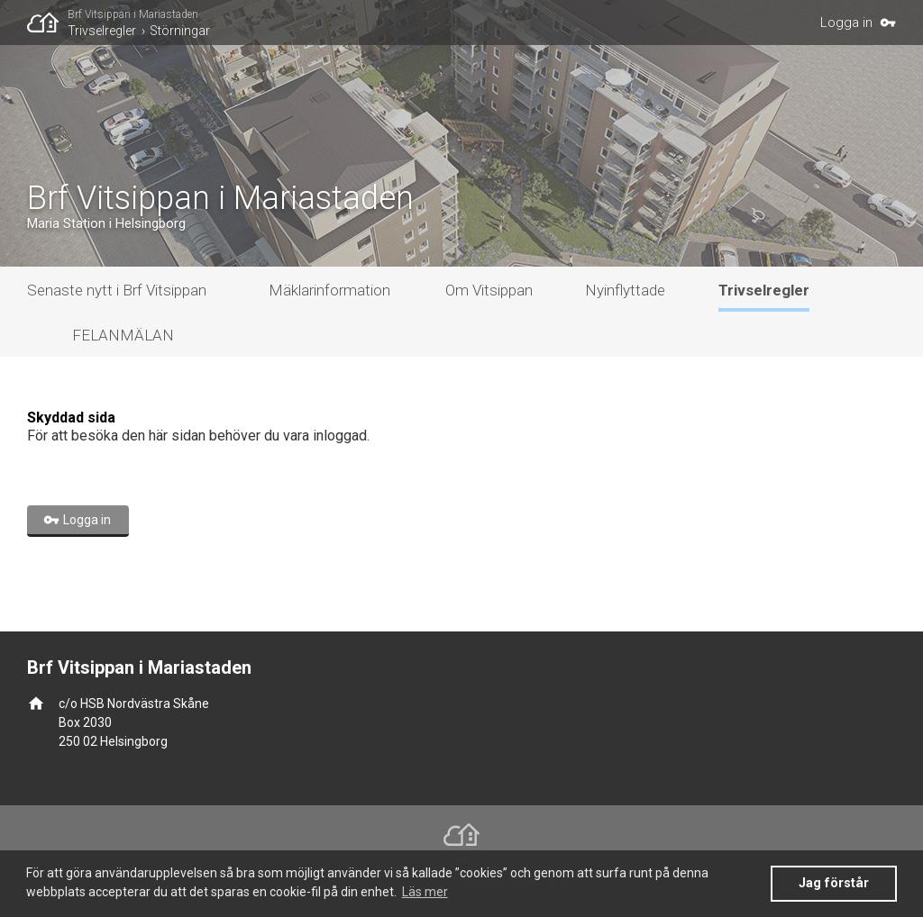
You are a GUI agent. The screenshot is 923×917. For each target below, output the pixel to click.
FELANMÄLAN (123, 335)
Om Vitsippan (489, 290)
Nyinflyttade (625, 290)
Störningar (180, 30)
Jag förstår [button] (834, 883)
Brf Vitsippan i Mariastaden (133, 14)
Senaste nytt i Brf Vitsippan (116, 290)
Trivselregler (102, 30)
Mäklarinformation (329, 290)
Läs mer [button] (425, 892)
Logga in (846, 22)
